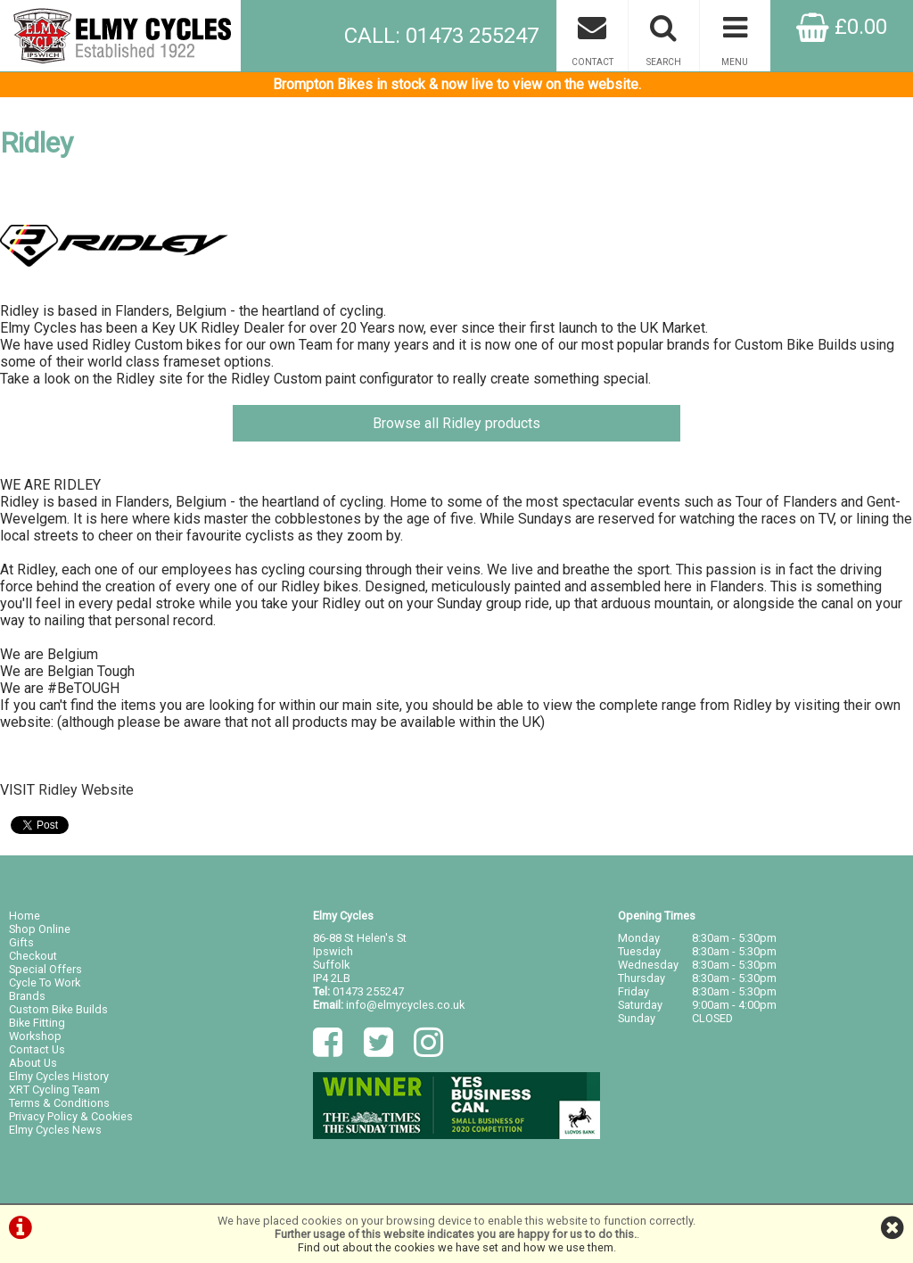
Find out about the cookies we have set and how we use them (455, 1247)
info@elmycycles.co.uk (405, 1004)
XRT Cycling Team (54, 1089)
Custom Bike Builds (58, 1009)
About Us (33, 1062)
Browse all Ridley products (456, 423)
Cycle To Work (44, 982)
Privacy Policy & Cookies (71, 1116)
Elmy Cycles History (59, 1076)
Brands (27, 996)
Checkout (33, 955)
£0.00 (841, 26)
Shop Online (39, 929)
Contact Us (37, 1049)
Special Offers (45, 969)
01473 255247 (368, 991)
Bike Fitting (37, 1022)
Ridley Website (86, 789)
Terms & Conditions (59, 1103)
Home (24, 915)
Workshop (35, 1036)
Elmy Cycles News (55, 1129)
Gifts (21, 942)
